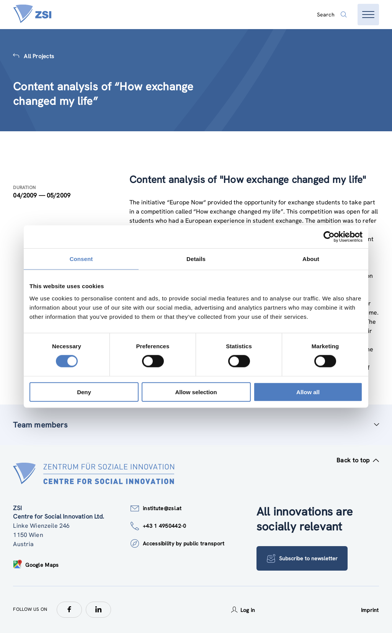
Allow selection (196, 391)
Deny (84, 391)
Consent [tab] (81, 259)
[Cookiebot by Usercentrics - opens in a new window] (329, 237)
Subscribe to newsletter (302, 558)
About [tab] (310, 259)
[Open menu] (368, 14)
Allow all (308, 391)
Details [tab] (196, 259)
